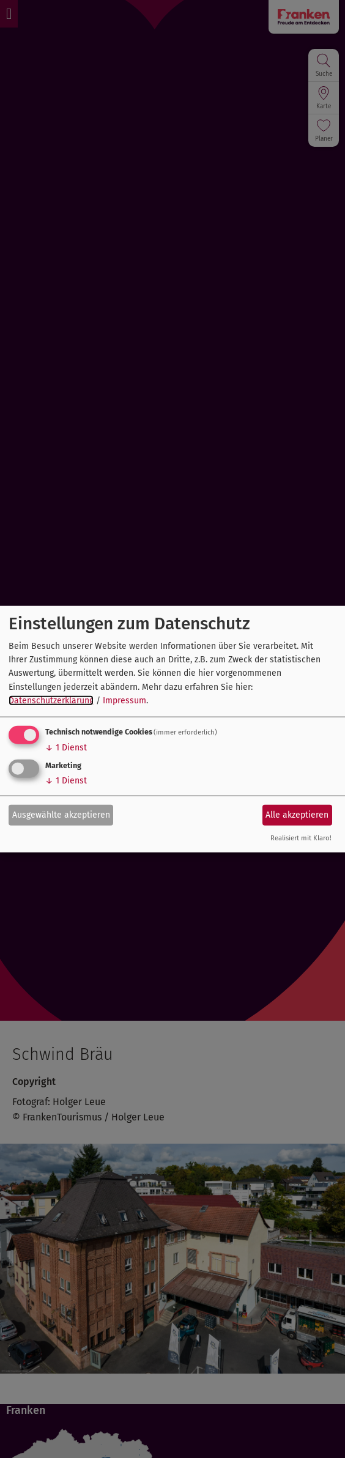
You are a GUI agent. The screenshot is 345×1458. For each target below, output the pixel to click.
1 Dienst (66, 747)
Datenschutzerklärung (51, 700)
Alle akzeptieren (296, 815)
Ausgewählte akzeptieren (61, 815)
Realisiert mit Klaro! (301, 838)
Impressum (124, 700)
